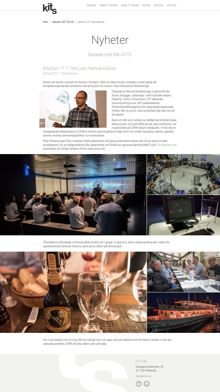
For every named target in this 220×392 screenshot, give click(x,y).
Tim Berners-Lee (167, 145)
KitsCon (158, 5)
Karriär (146, 5)
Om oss (171, 5)
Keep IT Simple (109, 5)
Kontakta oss (143, 376)
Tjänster (91, 5)
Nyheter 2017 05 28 (62, 22)
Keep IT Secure (130, 5)
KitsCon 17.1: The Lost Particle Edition (79, 68)
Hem (45, 22)
